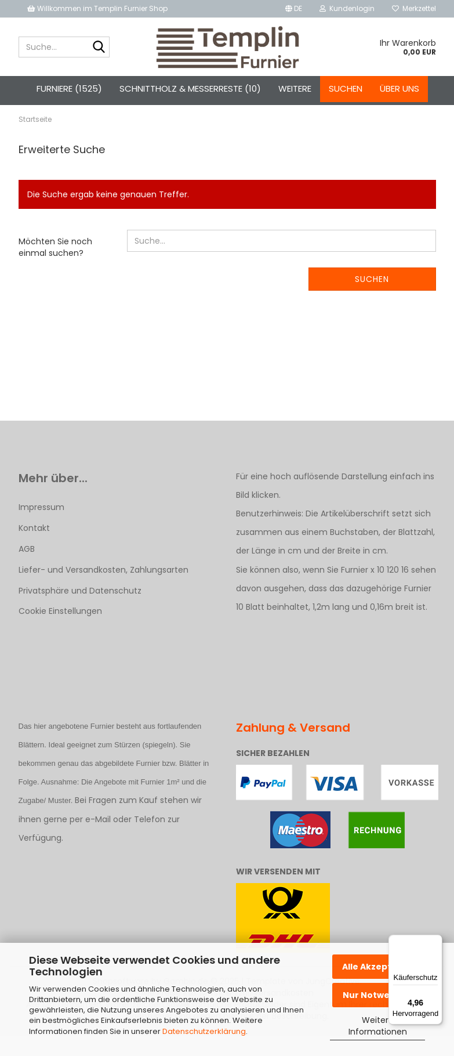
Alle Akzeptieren (378, 966)
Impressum (41, 527)
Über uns (399, 88)
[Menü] (435, 942)
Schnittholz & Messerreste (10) (190, 88)
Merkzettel (414, 8)
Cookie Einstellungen (60, 631)
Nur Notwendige (379, 995)
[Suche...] (99, 47)
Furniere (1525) (69, 88)
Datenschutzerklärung (204, 1031)
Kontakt (34, 548)
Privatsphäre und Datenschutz (80, 611)
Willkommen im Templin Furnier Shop (97, 8)
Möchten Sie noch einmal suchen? (55, 268)
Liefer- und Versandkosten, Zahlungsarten (103, 590)
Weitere (294, 88)
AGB (27, 569)
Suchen (345, 88)
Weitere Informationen (377, 1025)
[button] (294, 8)
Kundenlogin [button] (347, 8)
